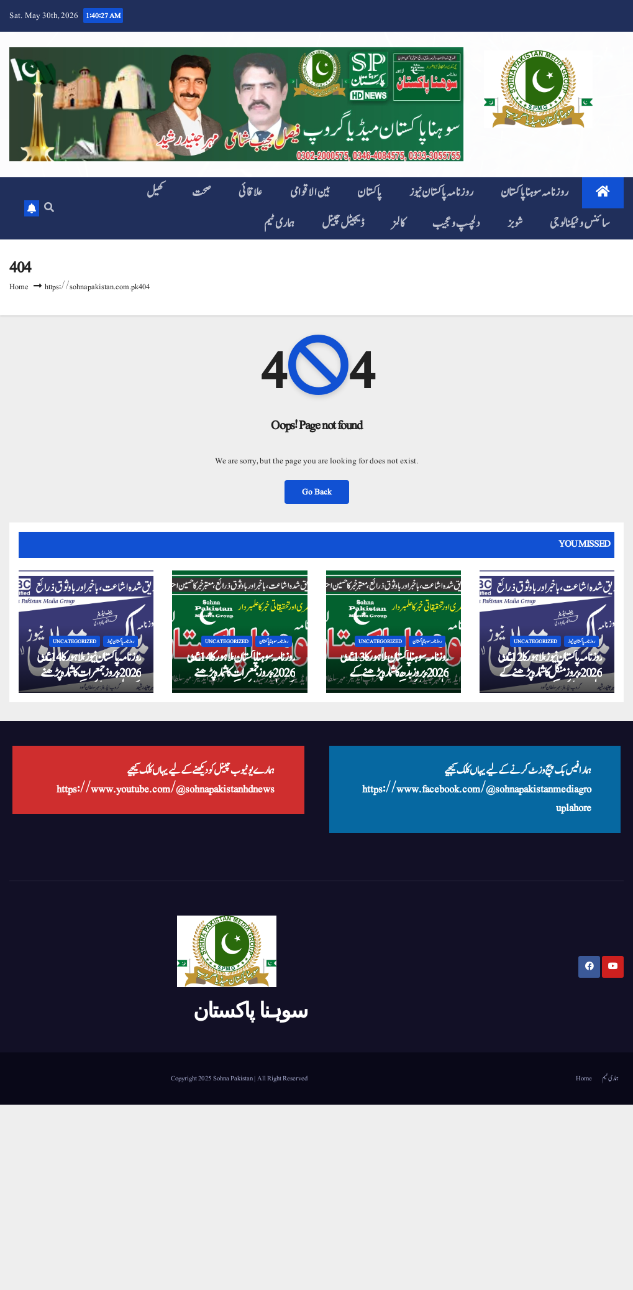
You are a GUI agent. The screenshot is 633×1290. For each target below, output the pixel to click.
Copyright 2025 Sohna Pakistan (212, 1078)
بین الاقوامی (310, 192)
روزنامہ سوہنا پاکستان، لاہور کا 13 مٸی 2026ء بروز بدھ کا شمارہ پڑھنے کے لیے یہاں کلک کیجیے (394, 673)
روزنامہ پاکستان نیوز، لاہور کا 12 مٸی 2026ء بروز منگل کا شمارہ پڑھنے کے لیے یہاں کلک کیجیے (550, 673)
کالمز (398, 223)
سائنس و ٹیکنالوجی (580, 223)
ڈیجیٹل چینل (343, 223)
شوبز (515, 223)
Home (19, 287)
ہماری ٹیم (279, 223)
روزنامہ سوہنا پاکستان (534, 192)
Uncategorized (74, 641)
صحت (202, 192)
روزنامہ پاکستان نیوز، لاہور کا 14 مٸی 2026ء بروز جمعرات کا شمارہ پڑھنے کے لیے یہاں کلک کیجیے (89, 673)
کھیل (156, 192)
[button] (49, 208)
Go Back (317, 492)
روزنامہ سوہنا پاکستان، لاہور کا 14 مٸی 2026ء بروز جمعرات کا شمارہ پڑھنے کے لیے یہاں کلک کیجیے (240, 673)
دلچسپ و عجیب (456, 223)
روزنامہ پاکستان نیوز (441, 192)
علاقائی (251, 192)
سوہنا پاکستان (250, 1010)
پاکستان (369, 192)
